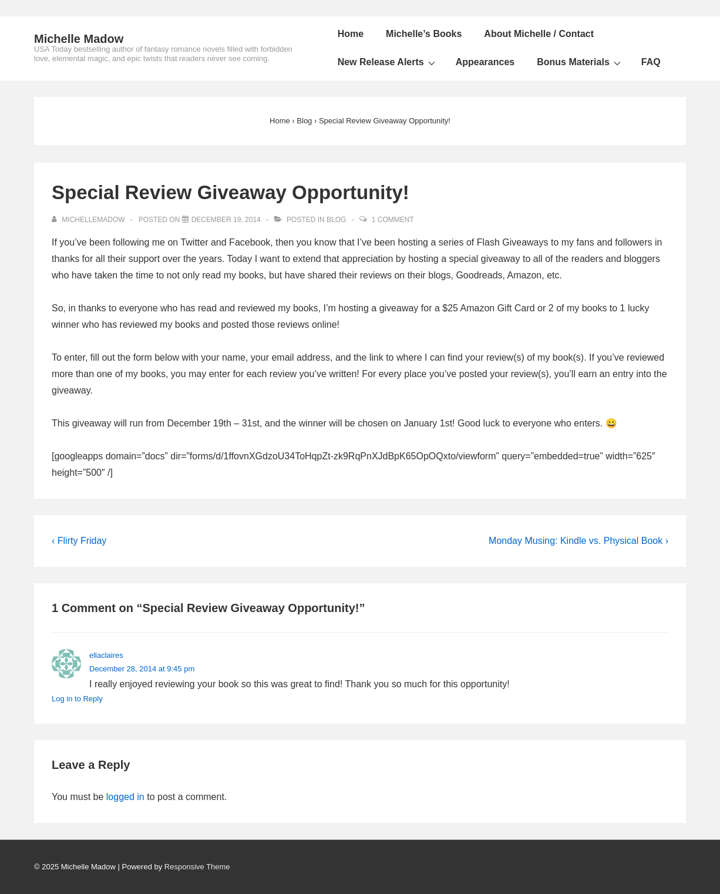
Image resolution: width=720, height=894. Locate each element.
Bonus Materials (580, 62)
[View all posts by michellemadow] (89, 220)
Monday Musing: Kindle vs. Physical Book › (578, 541)
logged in (125, 797)
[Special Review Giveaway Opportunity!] (226, 220)
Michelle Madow (78, 38)
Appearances (485, 62)
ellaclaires (106, 655)
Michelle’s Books (424, 34)
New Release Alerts (388, 62)
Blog (336, 220)
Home (351, 34)
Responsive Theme (197, 866)
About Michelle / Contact (539, 34)
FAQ (651, 62)
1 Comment (393, 220)
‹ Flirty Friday (79, 541)
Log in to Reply (77, 698)
